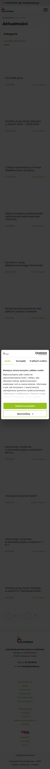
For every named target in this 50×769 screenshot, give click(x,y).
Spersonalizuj (25, 414)
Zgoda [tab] (7, 361)
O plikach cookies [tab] (38, 361)
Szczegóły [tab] (21, 361)
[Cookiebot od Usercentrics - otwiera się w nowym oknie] (35, 353)
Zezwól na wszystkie (25, 406)
